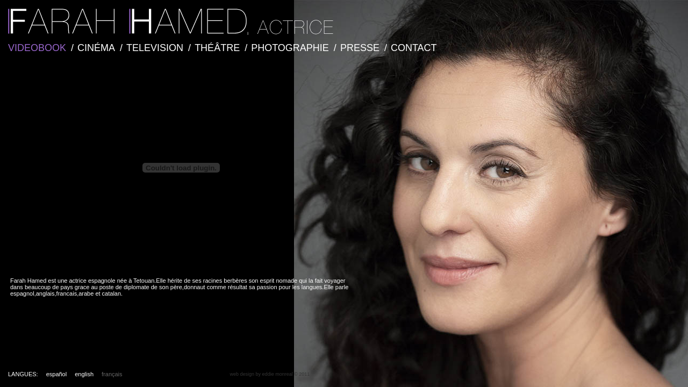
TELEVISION (154, 47)
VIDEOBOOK (37, 47)
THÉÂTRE (217, 47)
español (56, 374)
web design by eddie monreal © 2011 (270, 374)
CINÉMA (96, 47)
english (84, 374)
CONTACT (414, 47)
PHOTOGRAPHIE (290, 47)
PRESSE (359, 47)
